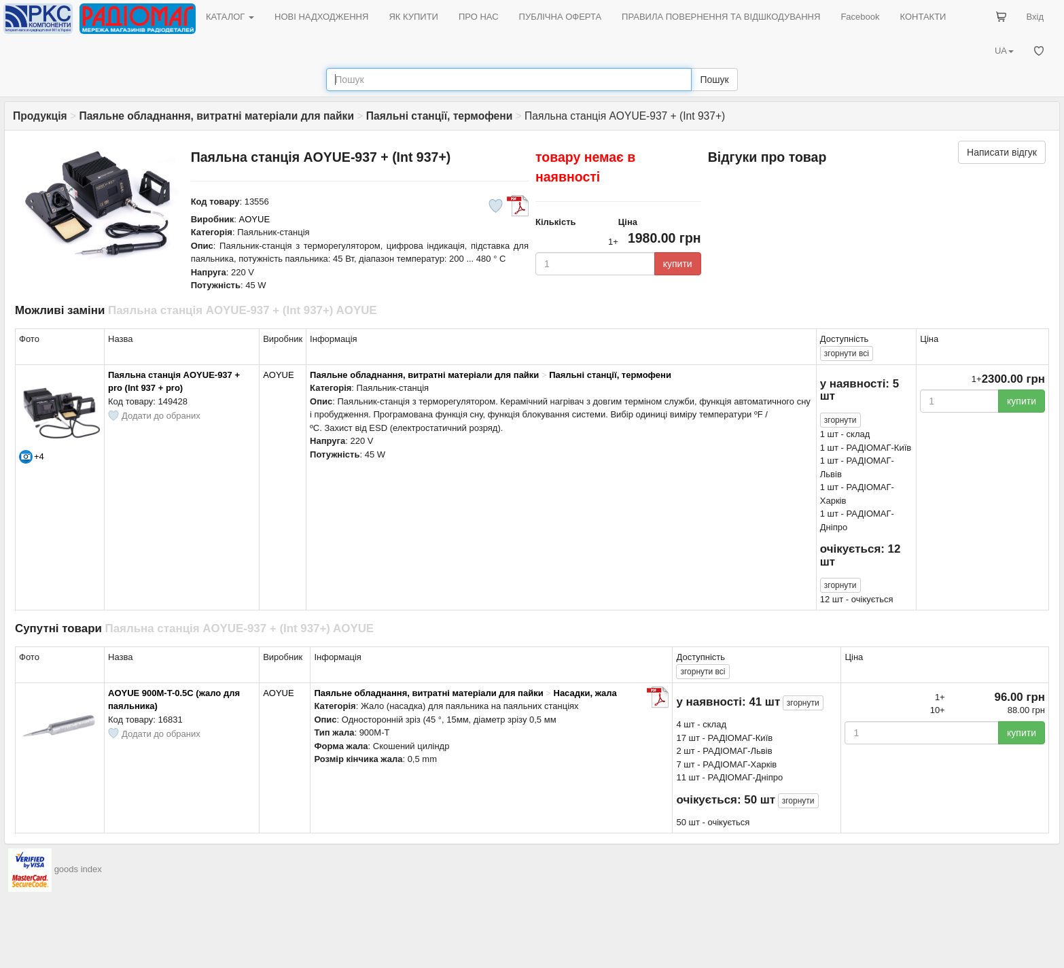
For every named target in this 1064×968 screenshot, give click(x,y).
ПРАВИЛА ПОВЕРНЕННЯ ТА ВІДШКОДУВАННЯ (721, 17)
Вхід (1035, 17)
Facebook (859, 17)
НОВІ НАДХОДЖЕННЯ (321, 17)
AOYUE (254, 219)
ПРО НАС (479, 17)
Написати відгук (1002, 152)
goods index (78, 869)
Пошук (714, 79)
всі (846, 353)
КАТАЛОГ (230, 17)
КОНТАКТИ (923, 17)
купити (677, 263)
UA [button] (1004, 51)
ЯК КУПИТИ (413, 17)
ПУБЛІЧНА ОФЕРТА (560, 17)
